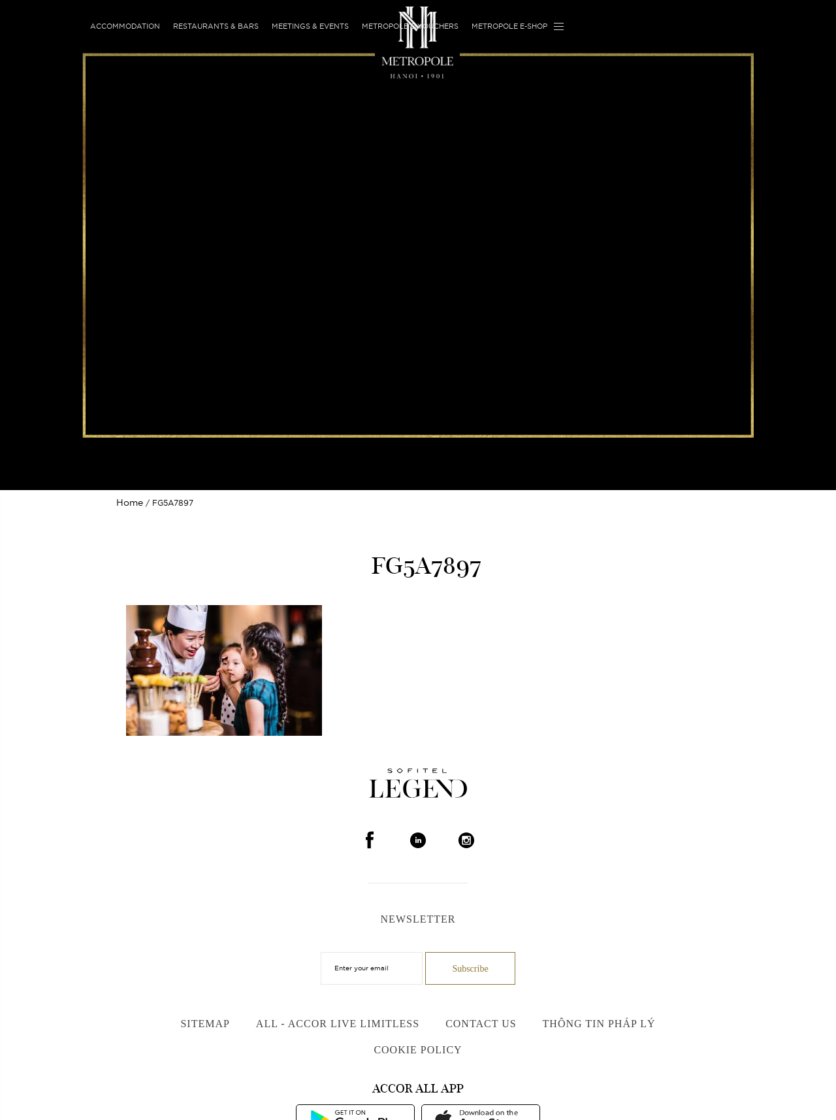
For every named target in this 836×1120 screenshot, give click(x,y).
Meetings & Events (310, 26)
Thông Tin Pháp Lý (599, 1023)
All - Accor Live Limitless (337, 1023)
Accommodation (125, 26)
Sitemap (204, 1023)
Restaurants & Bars (216, 26)
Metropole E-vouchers (410, 26)
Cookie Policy (418, 1049)
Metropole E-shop (509, 26)
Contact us (480, 1023)
